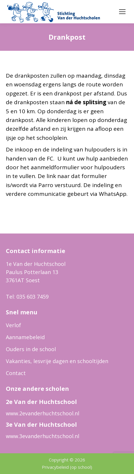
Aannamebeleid (25, 337)
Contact (16, 373)
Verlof (13, 325)
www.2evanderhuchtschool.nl (42, 413)
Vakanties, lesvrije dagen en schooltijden (57, 361)
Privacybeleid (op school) (67, 467)
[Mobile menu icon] (122, 12)
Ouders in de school (31, 349)
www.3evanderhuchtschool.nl (42, 436)
